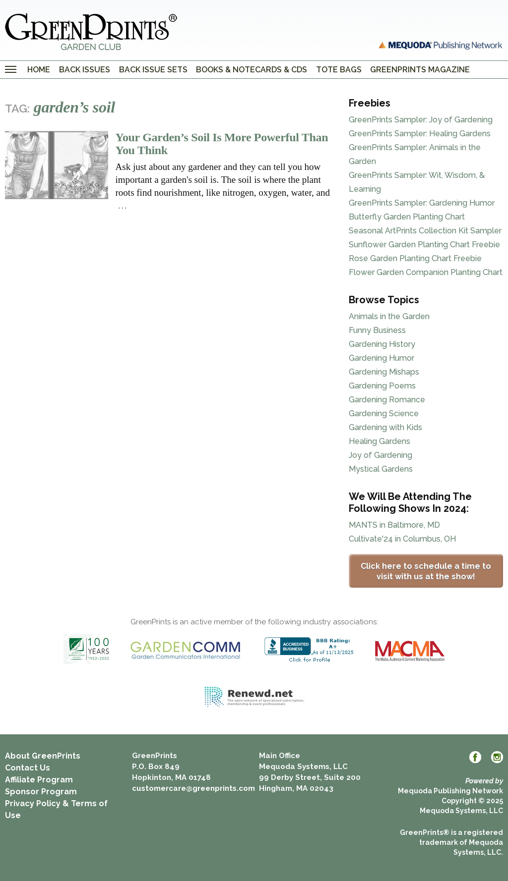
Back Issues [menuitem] (84, 69)
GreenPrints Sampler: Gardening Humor (422, 203)
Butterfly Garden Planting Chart (407, 216)
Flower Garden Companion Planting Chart (426, 272)
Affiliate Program (39, 779)
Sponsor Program (41, 791)
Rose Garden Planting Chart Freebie (415, 258)
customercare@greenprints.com (193, 788)
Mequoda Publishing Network (450, 791)
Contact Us (27, 767)
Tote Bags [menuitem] (339, 69)
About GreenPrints (42, 756)
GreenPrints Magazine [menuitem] (420, 69)
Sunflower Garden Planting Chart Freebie (424, 244)
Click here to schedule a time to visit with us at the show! (426, 571)
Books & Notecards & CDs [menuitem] (251, 69)
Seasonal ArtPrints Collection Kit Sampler (425, 230)
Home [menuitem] (38, 69)
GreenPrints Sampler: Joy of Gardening (421, 119)
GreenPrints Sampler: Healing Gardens (420, 133)
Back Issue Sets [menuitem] (153, 69)
